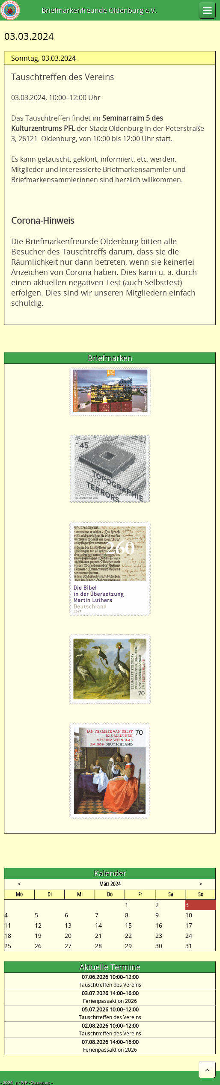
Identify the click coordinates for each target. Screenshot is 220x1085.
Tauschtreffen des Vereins (110, 984)
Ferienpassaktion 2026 (110, 1001)
